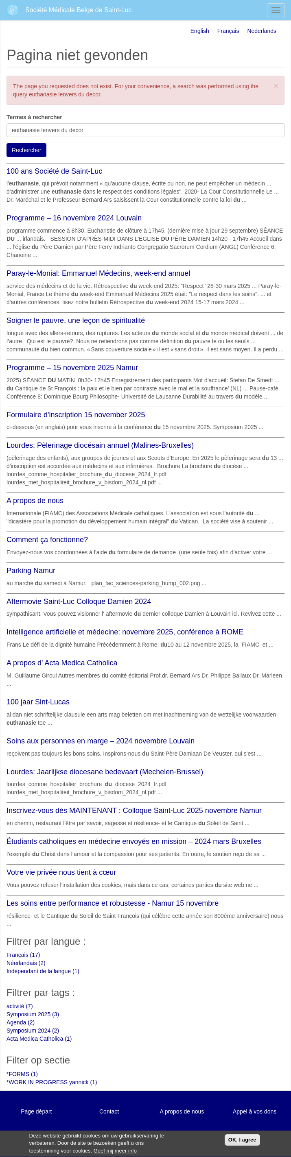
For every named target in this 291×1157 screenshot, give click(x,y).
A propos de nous (35, 501)
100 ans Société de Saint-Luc (54, 171)
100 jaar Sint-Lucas (38, 702)
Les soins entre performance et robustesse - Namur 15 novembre (113, 903)
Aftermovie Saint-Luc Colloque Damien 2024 (79, 601)
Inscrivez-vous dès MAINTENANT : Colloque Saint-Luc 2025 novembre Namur (134, 810)
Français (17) (23, 955)
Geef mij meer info (115, 1153)
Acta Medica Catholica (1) (39, 1038)
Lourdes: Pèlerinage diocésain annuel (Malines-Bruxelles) (100, 445)
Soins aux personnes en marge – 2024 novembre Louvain (101, 741)
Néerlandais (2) (26, 963)
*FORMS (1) (22, 1074)
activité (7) (20, 1006)
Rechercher (26, 150)
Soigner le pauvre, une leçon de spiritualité (76, 320)
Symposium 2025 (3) (33, 1014)
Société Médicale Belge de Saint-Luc (78, 10)
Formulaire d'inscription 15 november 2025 (76, 415)
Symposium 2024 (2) (33, 1030)
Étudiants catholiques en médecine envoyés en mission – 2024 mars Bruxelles (134, 841)
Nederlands (261, 31)
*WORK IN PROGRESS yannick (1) (52, 1082)
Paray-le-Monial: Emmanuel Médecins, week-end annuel (98, 273)
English (199, 31)
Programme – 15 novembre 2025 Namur (72, 368)
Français (228, 31)
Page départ (36, 1111)
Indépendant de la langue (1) (43, 971)
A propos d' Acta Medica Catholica (62, 663)
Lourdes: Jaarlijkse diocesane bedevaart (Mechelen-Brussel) (105, 772)
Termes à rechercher (34, 117)
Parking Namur (31, 571)
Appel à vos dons (254, 1111)
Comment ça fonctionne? (47, 540)
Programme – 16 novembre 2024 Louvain (74, 218)
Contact (109, 1111)
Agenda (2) (21, 1022)
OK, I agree (242, 1142)
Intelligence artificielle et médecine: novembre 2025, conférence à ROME (125, 632)
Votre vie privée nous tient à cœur (61, 872)
